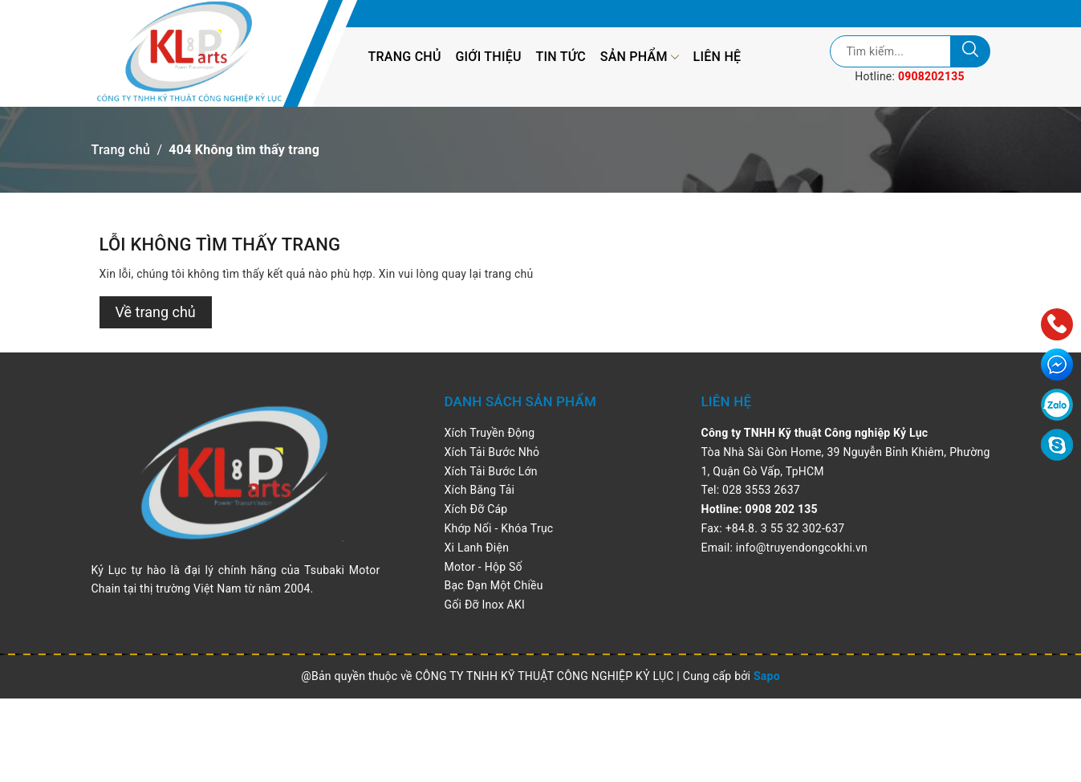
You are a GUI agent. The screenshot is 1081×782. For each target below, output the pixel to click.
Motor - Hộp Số (483, 566)
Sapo (767, 676)
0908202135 (931, 76)
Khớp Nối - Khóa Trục (499, 528)
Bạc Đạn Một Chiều (494, 585)
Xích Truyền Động (490, 432)
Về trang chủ (156, 311)
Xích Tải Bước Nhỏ (492, 452)
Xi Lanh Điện (477, 547)
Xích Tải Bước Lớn (491, 471)
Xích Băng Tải (480, 489)
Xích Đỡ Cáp (476, 509)
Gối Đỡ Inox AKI (485, 604)
